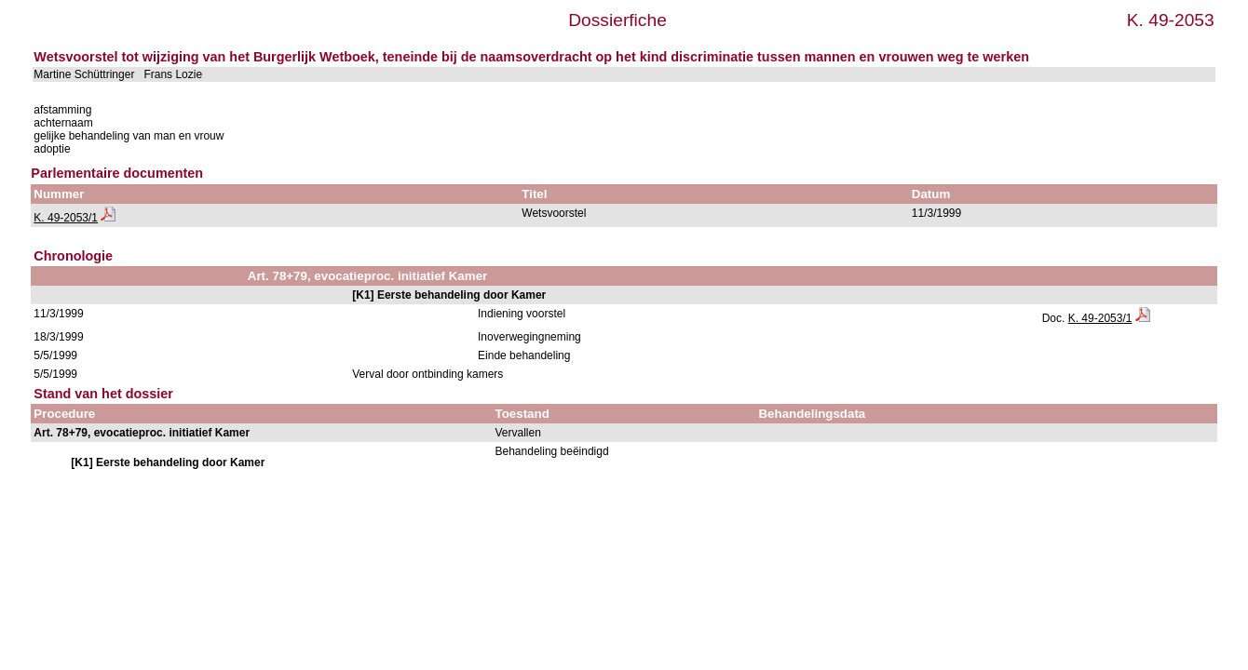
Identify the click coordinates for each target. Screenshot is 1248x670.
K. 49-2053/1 (66, 217)
